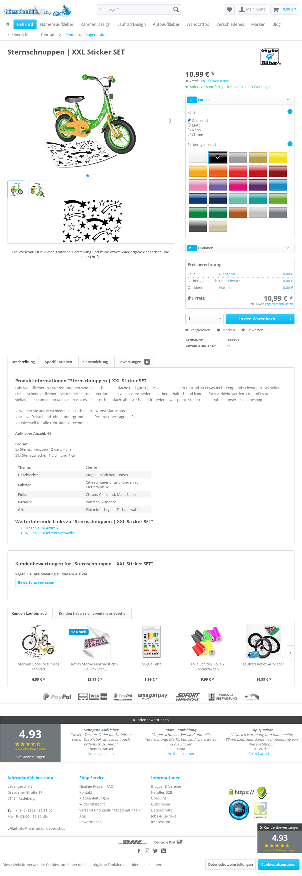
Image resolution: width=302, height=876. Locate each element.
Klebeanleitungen (94, 798)
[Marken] (258, 24)
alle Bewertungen (30, 756)
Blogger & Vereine (166, 786)
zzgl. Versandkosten (215, 81)
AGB (82, 816)
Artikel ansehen (101, 753)
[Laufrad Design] (131, 24)
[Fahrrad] (25, 24)
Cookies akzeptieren (278, 864)
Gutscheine (160, 804)
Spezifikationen (58, 361)
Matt (196, 125)
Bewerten (252, 330)
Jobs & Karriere (163, 816)
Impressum (160, 821)
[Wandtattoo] (198, 24)
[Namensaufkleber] (57, 24)
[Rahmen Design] (95, 24)
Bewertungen (134, 362)
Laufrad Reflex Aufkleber (263, 664)
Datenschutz (161, 810)
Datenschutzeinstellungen (230, 864)
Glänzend (200, 120)
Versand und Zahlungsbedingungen (109, 810)
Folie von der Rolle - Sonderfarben (207, 666)
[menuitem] (139, 10)
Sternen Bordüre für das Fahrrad (38, 666)
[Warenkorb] (284, 10)
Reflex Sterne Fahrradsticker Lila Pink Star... (94, 666)
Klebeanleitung (95, 361)
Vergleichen (197, 330)
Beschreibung (23, 361)
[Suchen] (176, 10)
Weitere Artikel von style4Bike (48, 532)
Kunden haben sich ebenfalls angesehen (93, 613)
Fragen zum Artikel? (39, 528)
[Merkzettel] (229, 10)
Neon (196, 130)
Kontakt (85, 792)
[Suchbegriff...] (139, 10)
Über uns (159, 798)
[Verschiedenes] (230, 24)
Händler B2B (161, 792)
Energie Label (151, 664)
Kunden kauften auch (30, 613)
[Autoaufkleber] (166, 24)
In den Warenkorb (265, 318)
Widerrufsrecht (92, 804)
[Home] (8, 24)
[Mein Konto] (252, 10)
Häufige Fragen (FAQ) (96, 786)
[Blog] (276, 24)
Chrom (197, 134)
